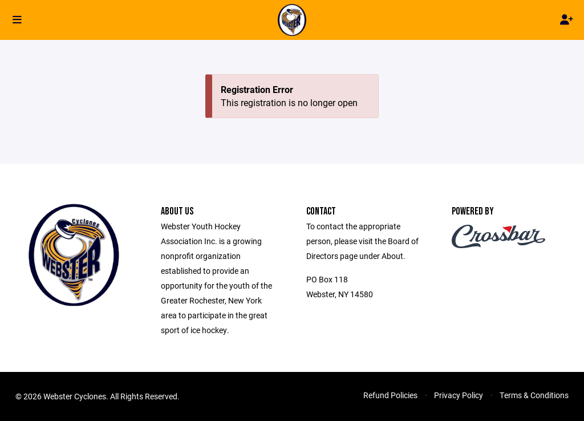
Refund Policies (390, 395)
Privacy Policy (458, 395)
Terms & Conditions (534, 395)
